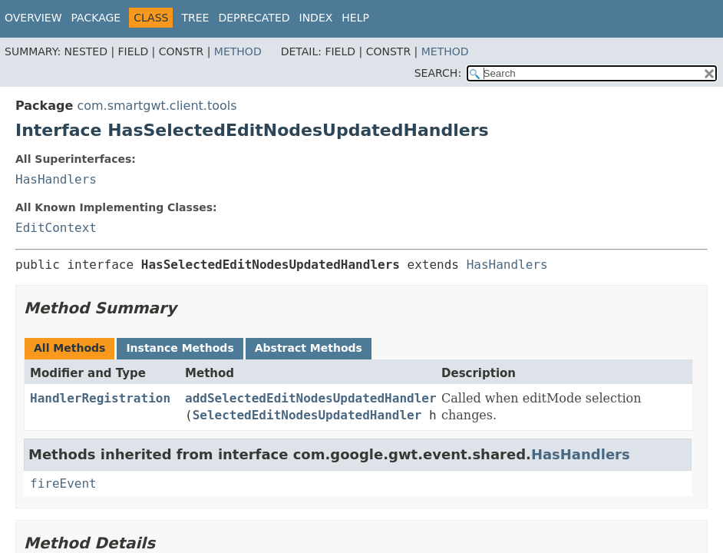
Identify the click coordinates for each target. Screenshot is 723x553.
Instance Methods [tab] (179, 348)
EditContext (56, 227)
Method (238, 51)
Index (316, 18)
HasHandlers (56, 179)
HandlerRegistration (100, 398)
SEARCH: (437, 73)
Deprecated (253, 18)
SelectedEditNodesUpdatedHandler (307, 415)
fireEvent (63, 483)
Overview (33, 18)
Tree (195, 18)
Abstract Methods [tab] (308, 348)
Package (96, 18)
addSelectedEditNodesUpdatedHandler (311, 398)
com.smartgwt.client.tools (156, 105)
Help (355, 18)
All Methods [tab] (69, 348)
